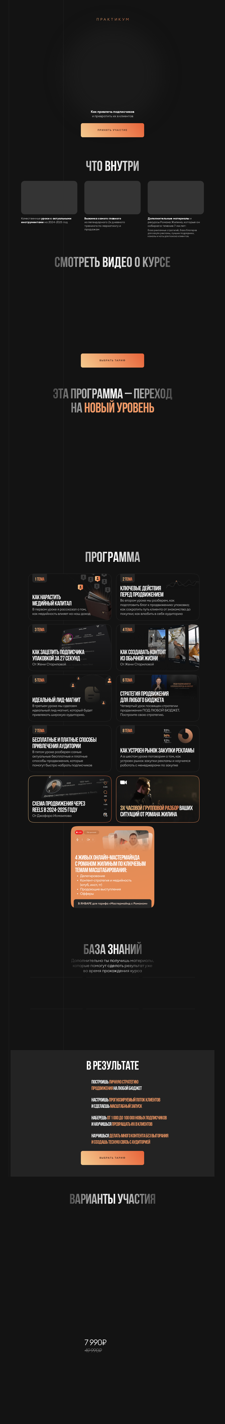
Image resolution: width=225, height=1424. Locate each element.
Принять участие (112, 130)
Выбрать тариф (112, 360)
